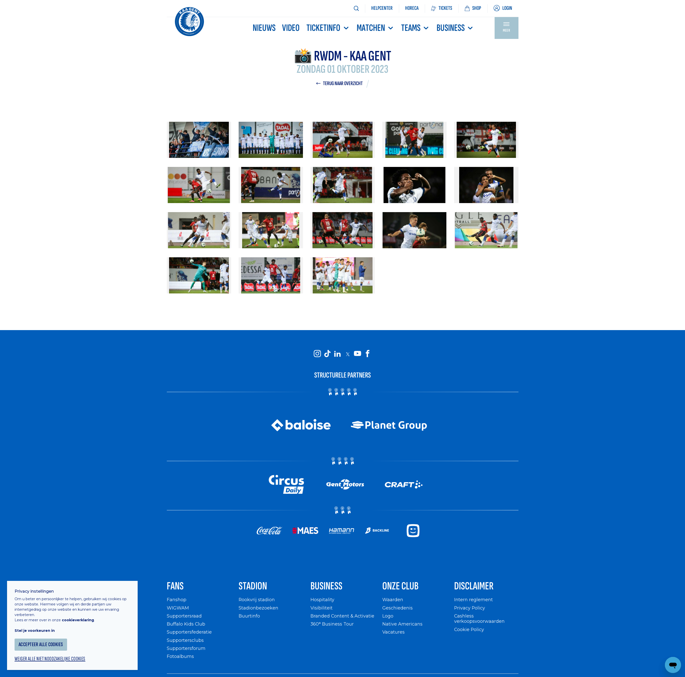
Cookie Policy (469, 629)
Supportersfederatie (189, 632)
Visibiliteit (321, 608)
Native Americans (402, 624)
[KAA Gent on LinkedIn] (337, 353)
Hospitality (322, 600)
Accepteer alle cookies (41, 643)
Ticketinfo (328, 28)
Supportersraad (184, 616)
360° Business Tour (332, 624)
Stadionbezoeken (258, 608)
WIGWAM (178, 608)
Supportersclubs (185, 640)
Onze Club (400, 586)
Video (291, 28)
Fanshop (176, 600)
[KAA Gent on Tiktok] (327, 353)
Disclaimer (474, 586)
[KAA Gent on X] (347, 354)
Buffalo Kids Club (186, 624)
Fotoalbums (180, 656)
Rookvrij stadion (257, 600)
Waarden (392, 600)
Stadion (253, 586)
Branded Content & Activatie (342, 616)
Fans (175, 586)
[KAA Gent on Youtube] (357, 353)
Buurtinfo (249, 616)
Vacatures (393, 632)
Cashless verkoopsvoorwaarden (479, 619)
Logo (387, 616)
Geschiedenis (397, 608)
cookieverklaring (78, 619)
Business (455, 28)
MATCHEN (375, 28)
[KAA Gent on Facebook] (367, 353)
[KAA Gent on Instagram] (317, 353)
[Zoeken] (356, 8)
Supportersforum (186, 648)
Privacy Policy (470, 608)
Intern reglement (473, 600)
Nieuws (264, 28)
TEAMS (415, 28)
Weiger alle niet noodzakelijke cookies (50, 658)
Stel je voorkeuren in (35, 630)
